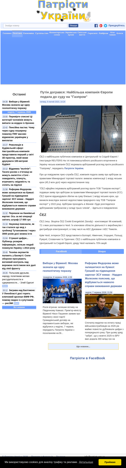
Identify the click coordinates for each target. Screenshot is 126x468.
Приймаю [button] (109, 462)
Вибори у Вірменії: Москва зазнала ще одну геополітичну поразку (16, 104)
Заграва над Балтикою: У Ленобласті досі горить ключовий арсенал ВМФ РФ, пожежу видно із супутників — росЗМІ (18, 297)
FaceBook (61, 251)
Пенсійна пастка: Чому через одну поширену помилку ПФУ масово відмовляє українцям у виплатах (18, 134)
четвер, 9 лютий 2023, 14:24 (52, 102)
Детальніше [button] (86, 462)
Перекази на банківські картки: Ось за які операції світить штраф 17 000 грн (18, 216)
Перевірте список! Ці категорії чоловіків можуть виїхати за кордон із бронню (18, 119)
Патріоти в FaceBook (87, 358)
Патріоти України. (74, 168)
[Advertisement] (63, 61)
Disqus (102, 251)
